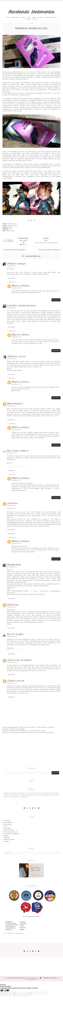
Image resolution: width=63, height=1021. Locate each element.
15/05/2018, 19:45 (11, 454)
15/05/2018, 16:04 (11, 407)
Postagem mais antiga (49, 251)
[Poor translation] (7, 991)
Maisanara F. (15, 404)
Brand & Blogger (50, 979)
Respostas (12, 283)
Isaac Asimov (42, 243)
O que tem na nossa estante (17, 468)
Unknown (13, 605)
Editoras (49, 17)
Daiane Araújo (16, 264)
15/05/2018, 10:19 (11, 309)
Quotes (6, 837)
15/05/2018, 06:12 (11, 267)
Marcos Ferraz (21, 286)
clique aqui (19, 934)
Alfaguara (9, 923)
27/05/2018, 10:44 (12, 663)
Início (12, 17)
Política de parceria (23, 20)
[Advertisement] (31, 750)
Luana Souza (15, 682)
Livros (30, 17)
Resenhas (55, 243)
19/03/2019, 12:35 (11, 684)
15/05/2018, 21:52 (16, 338)
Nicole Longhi (15, 635)
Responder (11, 279)
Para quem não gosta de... (12, 835)
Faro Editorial (10, 928)
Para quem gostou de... (11, 833)
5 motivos (7, 821)
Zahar (22, 931)
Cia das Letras (11, 924)
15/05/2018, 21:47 (16, 481)
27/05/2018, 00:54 (12, 637)
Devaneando (8, 825)
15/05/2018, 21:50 (16, 289)
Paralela (23, 923)
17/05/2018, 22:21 (12, 608)
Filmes (36, 17)
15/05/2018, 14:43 (12, 359)
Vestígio (23, 929)
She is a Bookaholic (14, 651)
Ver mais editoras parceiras (31, 917)
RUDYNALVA (14, 565)
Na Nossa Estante (18, 452)
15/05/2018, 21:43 (16, 385)
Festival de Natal (9, 831)
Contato (43, 20)
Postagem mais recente (14, 251)
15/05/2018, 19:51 (11, 506)
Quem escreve (21, 17)
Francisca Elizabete (19, 661)
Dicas (5, 827)
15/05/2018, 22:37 (12, 568)
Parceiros (35, 20)
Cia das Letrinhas (12, 926)
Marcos (49, 243)
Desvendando (8, 823)
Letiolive (12, 504)
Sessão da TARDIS (9, 840)
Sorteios (6, 842)
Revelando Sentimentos (31, 12)
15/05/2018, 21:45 (16, 430)
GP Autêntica (10, 929)
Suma (22, 927)
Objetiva (9, 931)
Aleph (36, 243)
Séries (43, 17)
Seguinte (23, 925)
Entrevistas (7, 829)
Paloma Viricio (16, 357)
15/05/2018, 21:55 (16, 544)
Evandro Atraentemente (21, 306)
